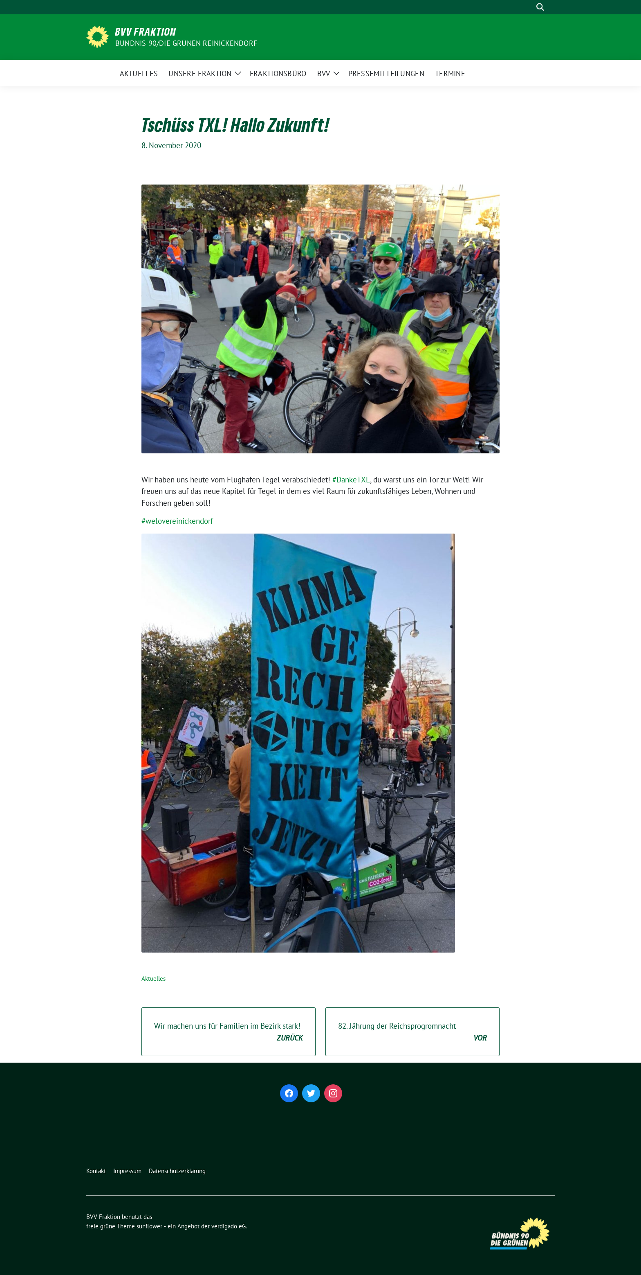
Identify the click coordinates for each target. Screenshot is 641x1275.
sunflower (149, 1226)
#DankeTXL (351, 479)
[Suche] (528, 7)
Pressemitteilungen (386, 73)
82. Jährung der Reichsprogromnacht (412, 1032)
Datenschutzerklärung (177, 1171)
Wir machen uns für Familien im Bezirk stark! (228, 1032)
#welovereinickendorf (177, 521)
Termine (450, 73)
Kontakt (96, 1171)
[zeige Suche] (540, 7)
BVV (323, 73)
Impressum (127, 1171)
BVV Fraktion (145, 31)
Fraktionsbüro (278, 73)
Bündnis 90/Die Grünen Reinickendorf (186, 43)
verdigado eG (228, 1226)
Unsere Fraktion (200, 73)
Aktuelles (139, 73)
